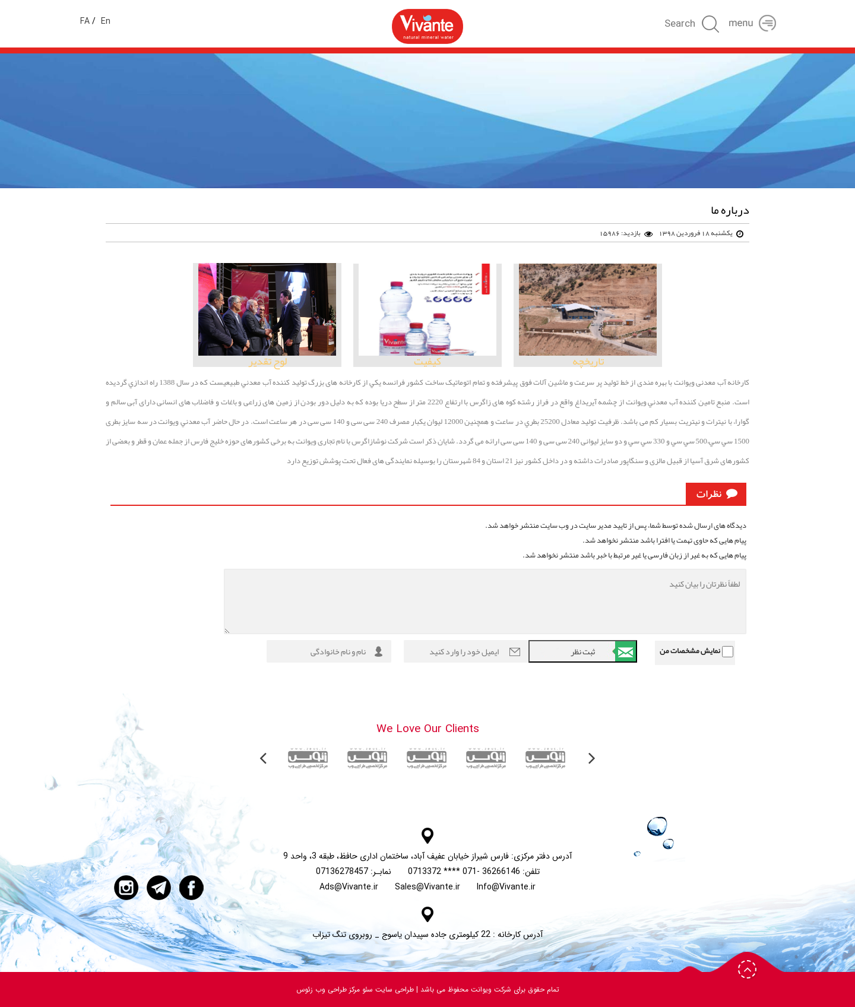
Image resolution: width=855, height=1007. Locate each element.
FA (85, 21)
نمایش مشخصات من (690, 650)
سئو (366, 989)
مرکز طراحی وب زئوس (328, 989)
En (105, 21)
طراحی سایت (393, 989)
